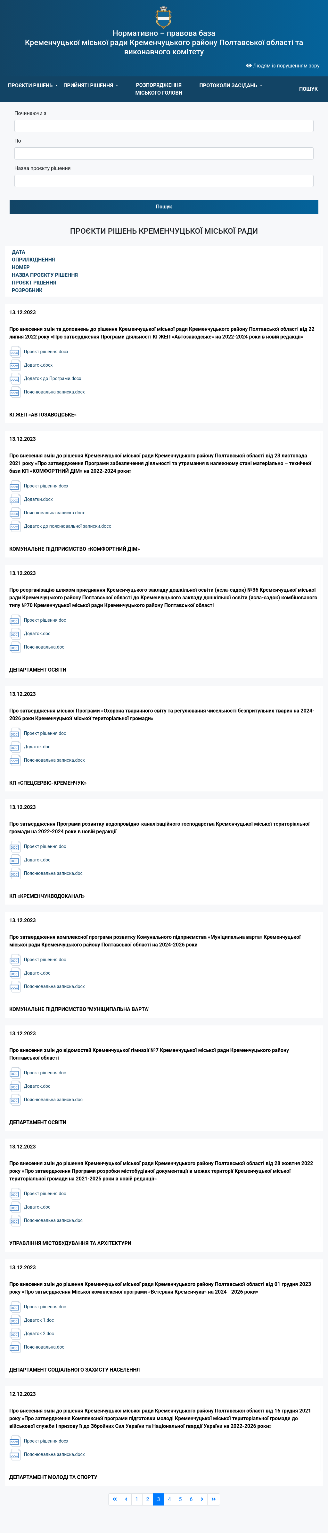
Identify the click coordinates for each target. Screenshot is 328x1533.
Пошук (164, 207)
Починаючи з (30, 113)
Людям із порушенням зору (283, 66)
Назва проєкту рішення (42, 168)
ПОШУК (308, 89)
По (17, 141)
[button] (33, 85)
